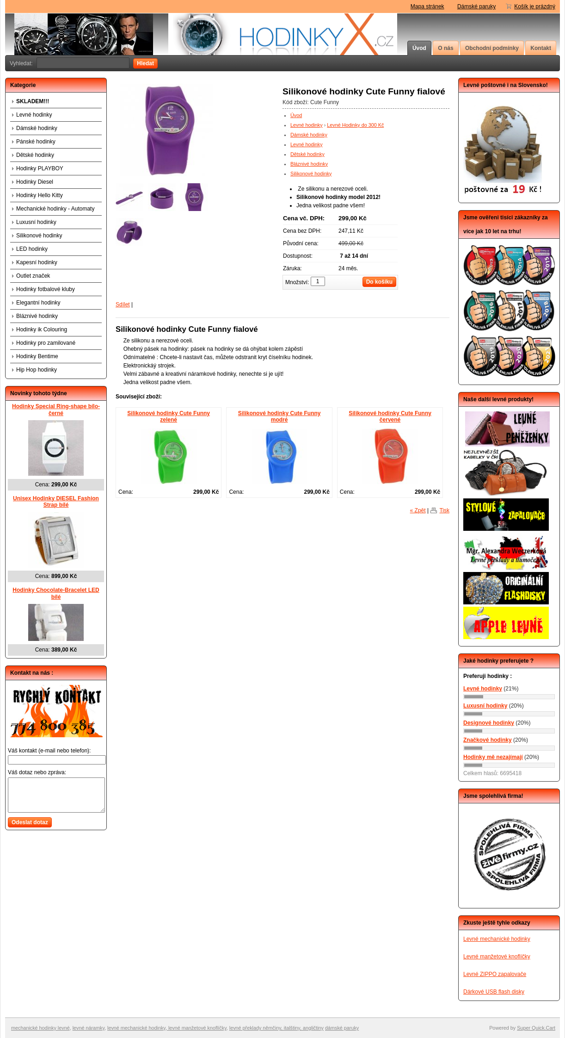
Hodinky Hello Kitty (39, 195)
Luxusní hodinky (36, 222)
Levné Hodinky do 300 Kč (355, 125)
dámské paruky (342, 1028)
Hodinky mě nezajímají (493, 757)
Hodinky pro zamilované (45, 343)
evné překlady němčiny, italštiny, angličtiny (277, 1028)
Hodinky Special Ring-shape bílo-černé (56, 409)
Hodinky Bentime (37, 356)
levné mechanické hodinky (136, 1028)
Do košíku (379, 282)
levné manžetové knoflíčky (197, 1028)
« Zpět (418, 510)
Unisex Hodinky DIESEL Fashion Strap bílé (56, 502)
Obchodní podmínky (492, 48)
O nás (445, 48)
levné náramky (88, 1028)
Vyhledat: (21, 63)
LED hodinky (32, 249)
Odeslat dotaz (30, 822)
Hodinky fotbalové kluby (45, 289)
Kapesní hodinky (36, 262)
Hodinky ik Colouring (41, 329)
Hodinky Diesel (34, 182)
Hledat (145, 63)
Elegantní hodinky (38, 302)
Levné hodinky (306, 125)
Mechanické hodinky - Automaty (55, 208)
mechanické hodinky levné (40, 1028)
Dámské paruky (476, 6)
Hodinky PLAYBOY (39, 168)
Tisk (444, 510)
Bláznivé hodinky (309, 164)
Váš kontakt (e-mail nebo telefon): (49, 750)
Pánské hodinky (35, 141)
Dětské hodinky (307, 154)
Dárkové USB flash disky (493, 991)
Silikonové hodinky (311, 173)
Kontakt (540, 48)
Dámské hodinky (308, 134)
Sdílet (123, 304)
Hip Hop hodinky (36, 370)
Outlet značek (33, 276)
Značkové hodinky (487, 740)
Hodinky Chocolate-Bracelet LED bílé (55, 593)
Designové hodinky (488, 723)
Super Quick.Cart (536, 1028)
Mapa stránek (427, 6)
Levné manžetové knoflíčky (496, 956)
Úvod (419, 48)
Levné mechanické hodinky (496, 939)
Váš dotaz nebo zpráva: (37, 772)
